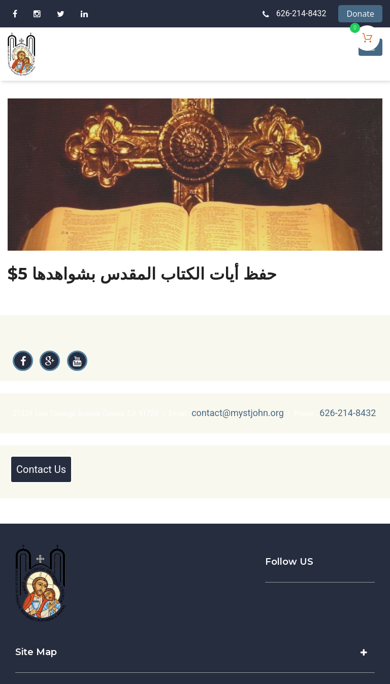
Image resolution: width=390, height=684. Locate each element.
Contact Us (41, 469)
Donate (360, 13)
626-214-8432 (301, 13)
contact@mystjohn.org (237, 412)
